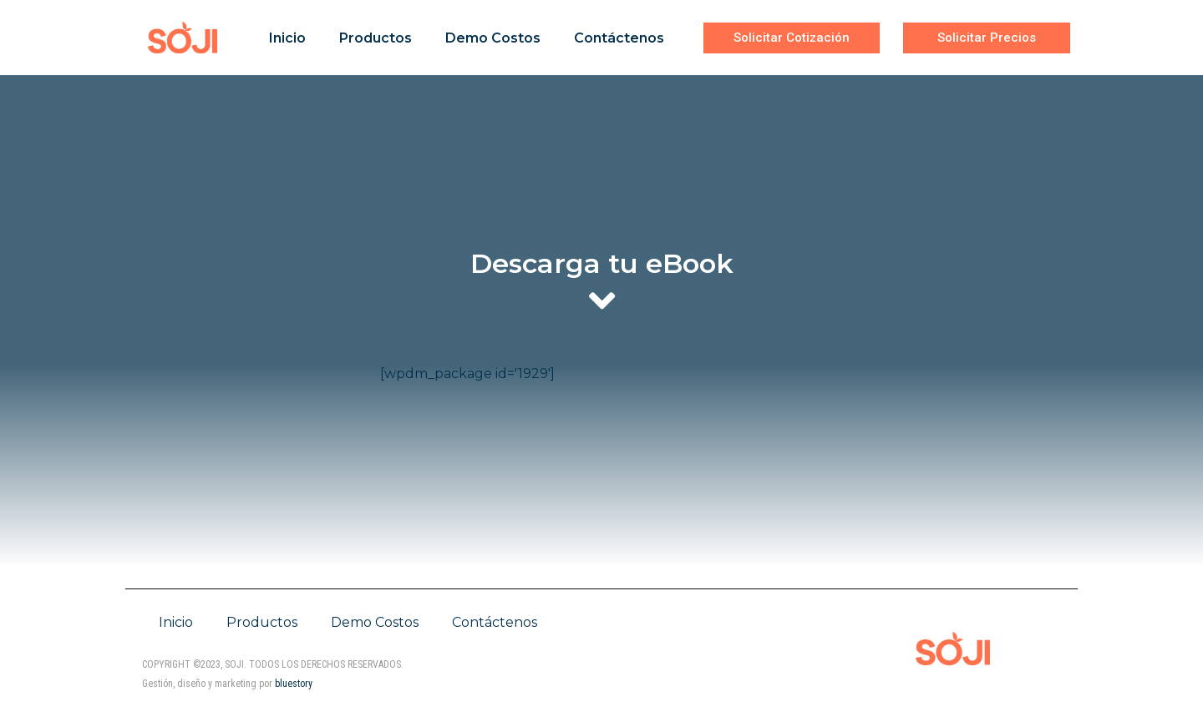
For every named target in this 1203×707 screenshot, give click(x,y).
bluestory (293, 683)
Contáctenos (619, 38)
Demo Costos (493, 38)
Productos (375, 38)
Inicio (287, 38)
